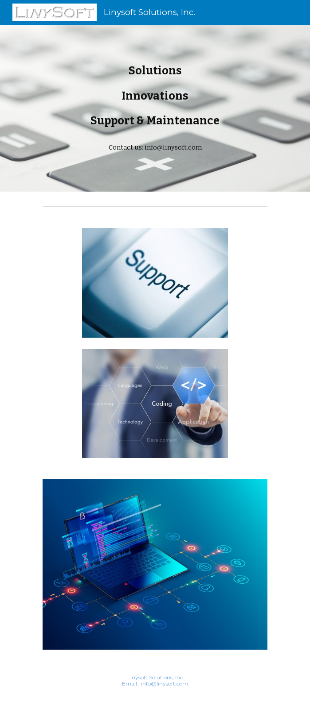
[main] (155, 108)
